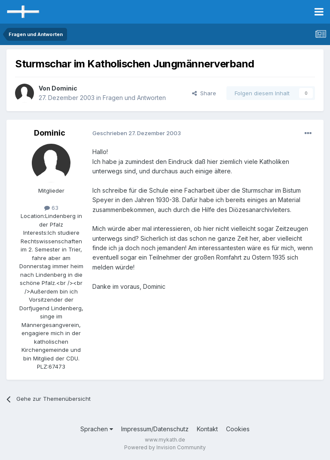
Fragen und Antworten (134, 97)
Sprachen (96, 429)
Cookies (238, 429)
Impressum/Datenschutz (155, 429)
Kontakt (207, 429)
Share (204, 93)
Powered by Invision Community (165, 447)
